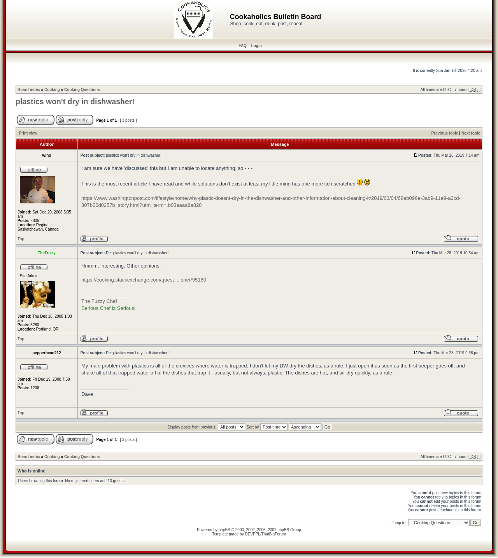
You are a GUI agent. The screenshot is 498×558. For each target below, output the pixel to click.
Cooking (52, 89)
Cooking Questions (82, 89)
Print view (28, 133)
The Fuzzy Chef (99, 301)
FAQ (242, 46)
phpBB (224, 530)
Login (256, 46)
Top (21, 239)
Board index (29, 89)
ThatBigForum (273, 534)
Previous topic (444, 133)
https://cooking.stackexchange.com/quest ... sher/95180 (143, 280)
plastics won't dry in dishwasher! (75, 101)
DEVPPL (252, 534)
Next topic (470, 133)
